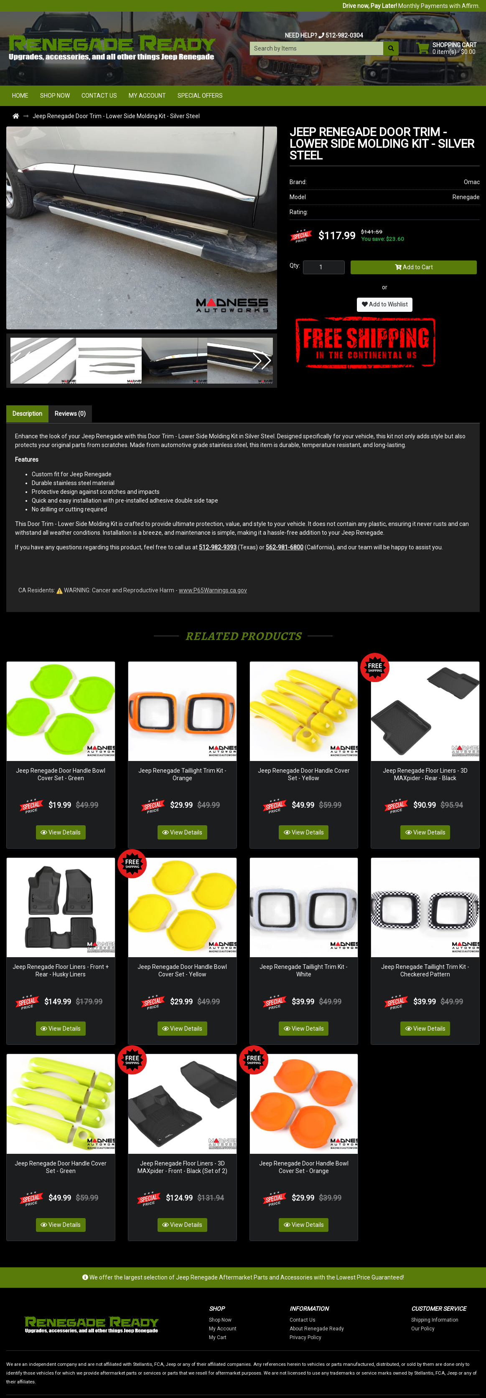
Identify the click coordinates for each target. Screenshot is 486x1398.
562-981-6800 (284, 547)
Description (27, 413)
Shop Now (55, 95)
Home (20, 95)
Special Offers (200, 95)
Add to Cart (414, 267)
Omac (472, 182)
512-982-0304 (344, 35)
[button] (21, 360)
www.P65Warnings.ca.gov (213, 590)
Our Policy (461, 1299)
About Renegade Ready (355, 1299)
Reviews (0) (70, 413)
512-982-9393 (218, 547)
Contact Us (99, 95)
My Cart (256, 1308)
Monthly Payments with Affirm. (411, 6)
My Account (147, 95)
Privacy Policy (344, 1308)
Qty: (295, 265)
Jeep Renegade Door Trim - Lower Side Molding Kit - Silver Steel (116, 116)
